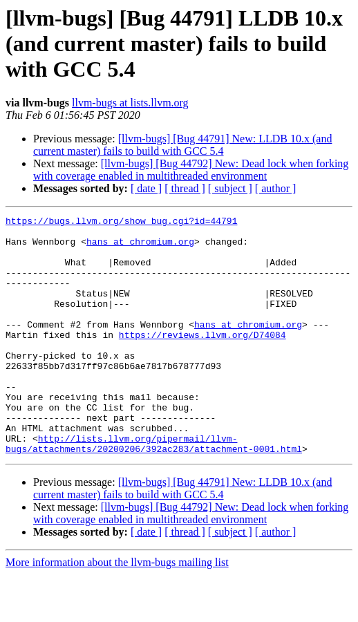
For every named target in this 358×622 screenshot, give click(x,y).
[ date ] (146, 188)
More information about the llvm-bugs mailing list (117, 610)
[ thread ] (184, 188)
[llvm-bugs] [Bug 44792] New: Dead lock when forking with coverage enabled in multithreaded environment (190, 170)
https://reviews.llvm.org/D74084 (202, 359)
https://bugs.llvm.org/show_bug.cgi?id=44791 (121, 222)
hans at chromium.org (140, 247)
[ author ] (275, 188)
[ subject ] (230, 188)
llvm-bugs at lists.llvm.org (130, 103)
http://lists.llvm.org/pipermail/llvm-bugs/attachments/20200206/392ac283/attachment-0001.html (154, 490)
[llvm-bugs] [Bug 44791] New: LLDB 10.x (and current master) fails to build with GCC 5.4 (182, 145)
